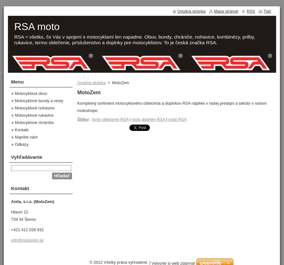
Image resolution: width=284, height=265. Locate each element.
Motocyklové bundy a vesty (39, 100)
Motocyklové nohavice (35, 108)
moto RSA (177, 119)
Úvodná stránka (91, 82)
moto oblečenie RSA (110, 119)
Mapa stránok (226, 11)
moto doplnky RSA (148, 119)
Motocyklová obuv (31, 93)
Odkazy (21, 144)
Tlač (267, 11)
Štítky (82, 119)
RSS (251, 11)
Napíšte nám (26, 137)
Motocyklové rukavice (34, 115)
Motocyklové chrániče (34, 122)
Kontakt (21, 129)
